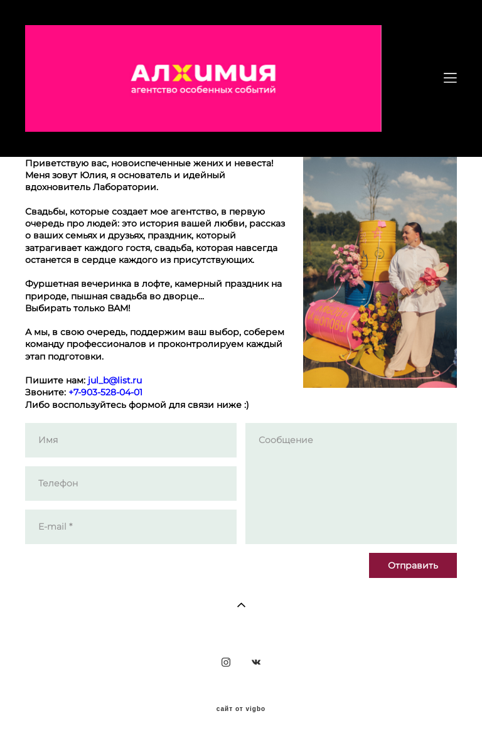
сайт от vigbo (241, 709)
